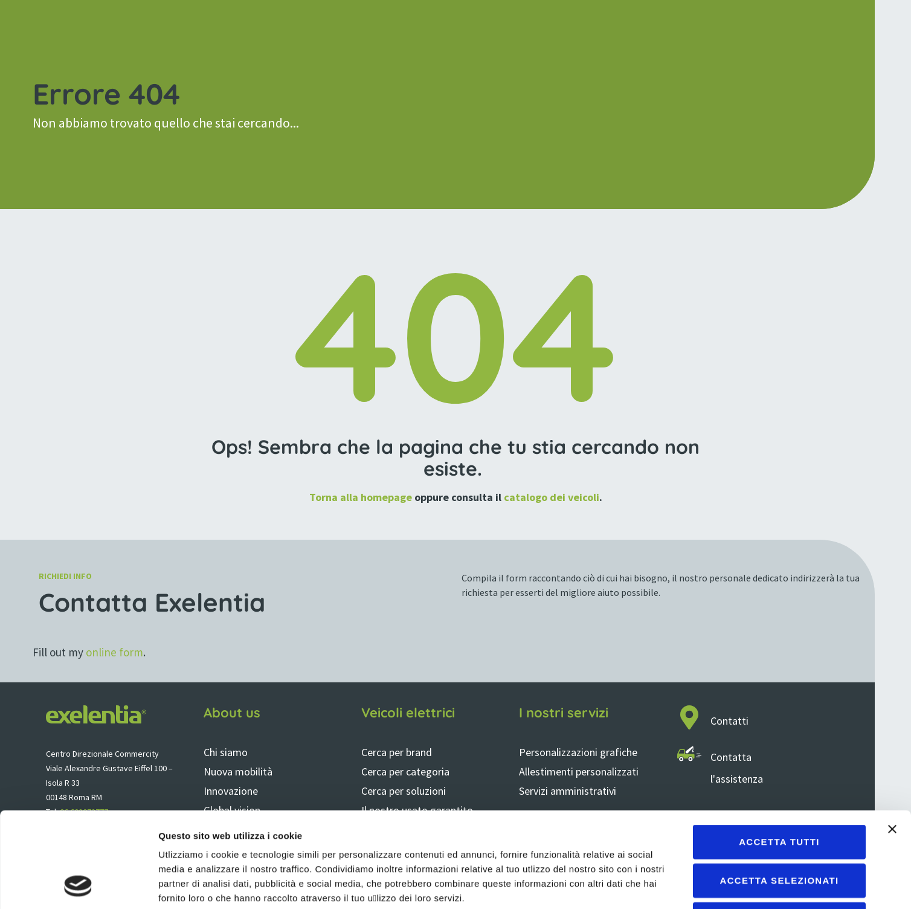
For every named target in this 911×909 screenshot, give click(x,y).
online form (114, 652)
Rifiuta (779, 829)
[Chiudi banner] (892, 740)
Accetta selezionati (779, 791)
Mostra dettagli (635, 885)
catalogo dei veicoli (551, 497)
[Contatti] (689, 717)
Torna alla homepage (360, 497)
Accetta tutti (779, 752)
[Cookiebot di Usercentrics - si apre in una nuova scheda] (78, 885)
